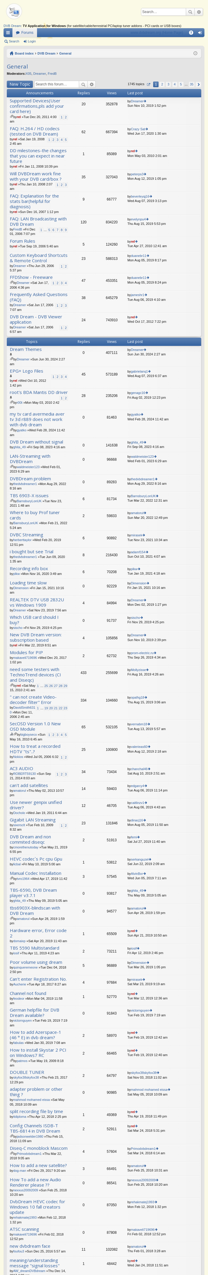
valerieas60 (139, 746)
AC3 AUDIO (21, 768)
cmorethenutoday (26, 847)
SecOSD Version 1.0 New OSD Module (35, 726)
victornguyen (22, 1020)
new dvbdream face (30, 1246)
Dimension (21, 588)
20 (51, 708)
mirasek (137, 535)
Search (190, 11)
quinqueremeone (25, 967)
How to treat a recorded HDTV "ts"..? (35, 748)
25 (46, 686)
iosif (16, 953)
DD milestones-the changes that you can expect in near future (38, 156)
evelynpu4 (138, 219)
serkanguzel (139, 859)
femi (134, 837)
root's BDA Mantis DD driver (39, 392)
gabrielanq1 (139, 371)
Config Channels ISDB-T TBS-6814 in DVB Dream (35, 1128)
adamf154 (138, 552)
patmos (22, 1061)
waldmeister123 (28, 467)
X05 (29, 73)
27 (55, 686)
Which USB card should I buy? (34, 619)
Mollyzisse (138, 670)
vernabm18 (139, 724)
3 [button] (168, 84)
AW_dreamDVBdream (29, 1271)
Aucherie (19, 984)
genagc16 (138, 393)
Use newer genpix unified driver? (36, 804)
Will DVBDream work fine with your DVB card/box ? (36, 176)
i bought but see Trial (31, 551)
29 (65, 686)
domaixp (19, 941)
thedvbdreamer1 (25, 484)
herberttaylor (22, 540)
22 (61, 708)
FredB (52, 73)
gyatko (21, 430)
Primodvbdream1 (29, 1153)
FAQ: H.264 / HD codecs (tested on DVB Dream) (35, 131)
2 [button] (162, 84)
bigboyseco (28, 734)
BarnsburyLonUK (29, 501)
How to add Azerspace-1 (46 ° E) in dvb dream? (35, 1034)
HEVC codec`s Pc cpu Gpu (36, 859)
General (65, 53)
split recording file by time (36, 1111)
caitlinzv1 (137, 803)
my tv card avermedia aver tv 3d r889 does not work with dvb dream (37, 419)
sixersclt (19, 825)
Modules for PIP (26, 652)
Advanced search (199, 11)
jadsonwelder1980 (30, 1136)
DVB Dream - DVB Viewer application (36, 319)
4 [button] (174, 84)
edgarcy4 (137, 786)
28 (61, 686)
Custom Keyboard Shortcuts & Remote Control (39, 257)
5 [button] (181, 84)
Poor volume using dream (36, 962)
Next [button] (198, 84)
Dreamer (39, 73)
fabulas (18, 1043)
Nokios (18, 757)
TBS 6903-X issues (29, 495)
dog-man (19, 1170)
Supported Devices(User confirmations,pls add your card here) (37, 106)
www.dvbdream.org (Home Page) (157, 33)
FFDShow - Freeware (31, 277)
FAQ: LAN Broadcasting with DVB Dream (38, 221)
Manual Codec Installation (35, 873)
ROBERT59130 (24, 773)
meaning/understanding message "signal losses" (35, 1262)
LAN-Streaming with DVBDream (30, 458)
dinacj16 (137, 820)
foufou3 (18, 1251)
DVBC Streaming (26, 535)
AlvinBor (137, 873)
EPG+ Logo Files (26, 371)
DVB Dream (12, 26)
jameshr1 (137, 295)
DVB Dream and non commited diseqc (30, 839)
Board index (24, 53)
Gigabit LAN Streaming (33, 820)
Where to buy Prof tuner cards (35, 515)
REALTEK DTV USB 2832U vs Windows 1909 (37, 602)
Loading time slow (28, 583)
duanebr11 (139, 255)
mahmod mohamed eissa (31, 1099)
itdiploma (19, 1116)
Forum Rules (22, 241)
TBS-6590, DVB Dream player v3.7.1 (33, 892)
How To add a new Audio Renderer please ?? (35, 1182)
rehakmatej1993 (25, 1217)
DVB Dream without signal (36, 442)
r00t (20, 402)
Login (32, 41)
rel (19, 117)
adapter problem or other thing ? (36, 1091)
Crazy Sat (138, 129)
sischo (18, 627)
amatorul (137, 513)
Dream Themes (26, 349)
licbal (17, 864)
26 (51, 686)
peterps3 (137, 174)
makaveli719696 (25, 657)
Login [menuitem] (201, 34)
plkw (16, 574)
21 (55, 708)
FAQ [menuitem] (193, 34)
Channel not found (28, 993)
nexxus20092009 (25, 1190)
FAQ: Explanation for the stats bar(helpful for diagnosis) (34, 201)
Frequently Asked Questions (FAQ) (39, 297)
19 (46, 708)
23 (65, 708)
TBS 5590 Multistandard (34, 948)
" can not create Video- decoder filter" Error (33, 699)
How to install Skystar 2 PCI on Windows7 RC (38, 1052)
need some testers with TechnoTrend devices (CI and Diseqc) (35, 675)
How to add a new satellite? (38, 1165)
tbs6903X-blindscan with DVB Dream (35, 910)
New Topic (19, 84)
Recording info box (29, 568)
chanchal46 (139, 769)
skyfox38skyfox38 (26, 1077)
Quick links (9, 34)
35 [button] (191, 84)
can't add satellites (29, 785)
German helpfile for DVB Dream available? (34, 1012)
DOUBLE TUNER (27, 1072)
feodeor (18, 998)
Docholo (19, 813)
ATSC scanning (24, 1229)
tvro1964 (23, 878)
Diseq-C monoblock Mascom (39, 1148)
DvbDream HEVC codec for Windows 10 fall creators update (37, 1207)
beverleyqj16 (140, 196)
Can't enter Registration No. (38, 979)
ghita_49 (19, 447)
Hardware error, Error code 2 (38, 933)
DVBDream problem (30, 478)
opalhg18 (137, 697)
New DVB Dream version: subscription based (36, 637)
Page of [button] (148, 84)
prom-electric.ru (142, 653)
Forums (27, 33)
